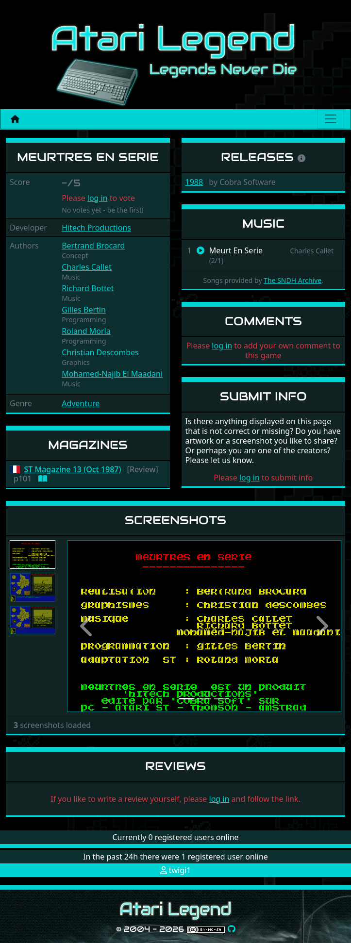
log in (97, 198)
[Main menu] (330, 119)
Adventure (81, 403)
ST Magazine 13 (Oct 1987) (72, 469)
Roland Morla (86, 331)
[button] (87, 626)
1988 (194, 182)
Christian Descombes (100, 352)
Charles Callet (87, 267)
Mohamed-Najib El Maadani (112, 373)
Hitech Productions (96, 227)
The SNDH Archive (292, 280)
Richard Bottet (88, 288)
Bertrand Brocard (93, 245)
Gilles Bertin (84, 309)
